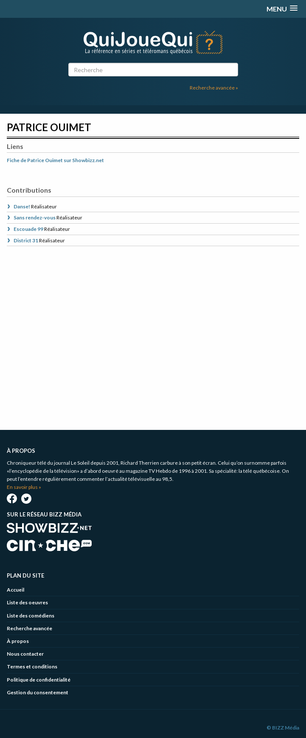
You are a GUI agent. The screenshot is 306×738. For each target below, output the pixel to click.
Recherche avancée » (214, 87)
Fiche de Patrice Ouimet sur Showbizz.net (55, 160)
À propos (18, 641)
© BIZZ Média (283, 727)
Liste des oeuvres (27, 602)
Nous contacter (25, 654)
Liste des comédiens (30, 615)
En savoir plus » (24, 487)
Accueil (15, 589)
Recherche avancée (29, 628)
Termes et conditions (32, 666)
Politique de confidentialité (38, 679)
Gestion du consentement (37, 692)
